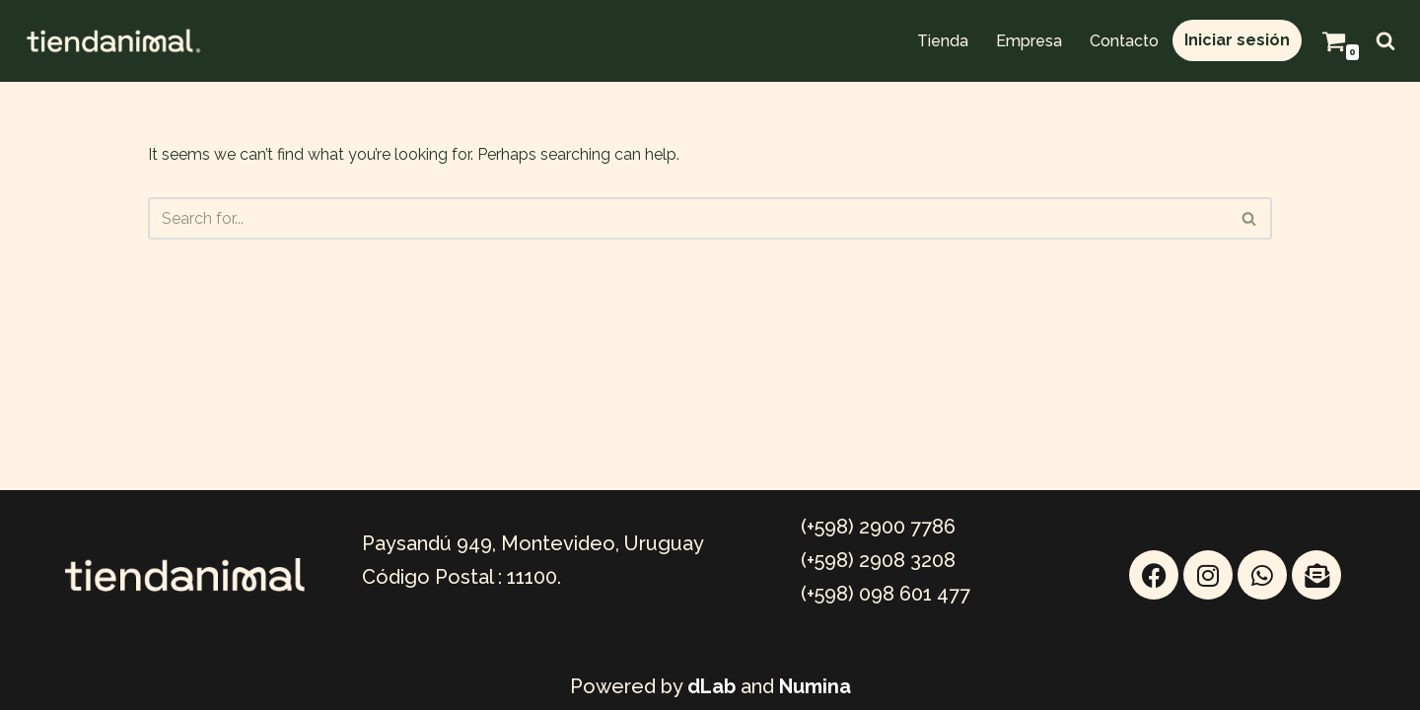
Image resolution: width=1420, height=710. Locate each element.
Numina (815, 686)
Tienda (942, 41)
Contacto (1124, 41)
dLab (711, 686)
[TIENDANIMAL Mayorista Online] (113, 41)
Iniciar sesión (1237, 40)
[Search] (1385, 40)
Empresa (1029, 41)
